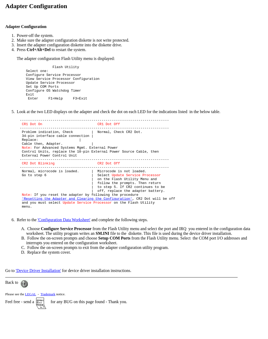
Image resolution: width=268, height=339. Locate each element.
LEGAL (30, 319)
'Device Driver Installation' (38, 295)
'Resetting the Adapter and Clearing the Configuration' (77, 222)
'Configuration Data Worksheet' (64, 245)
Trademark (48, 319)
